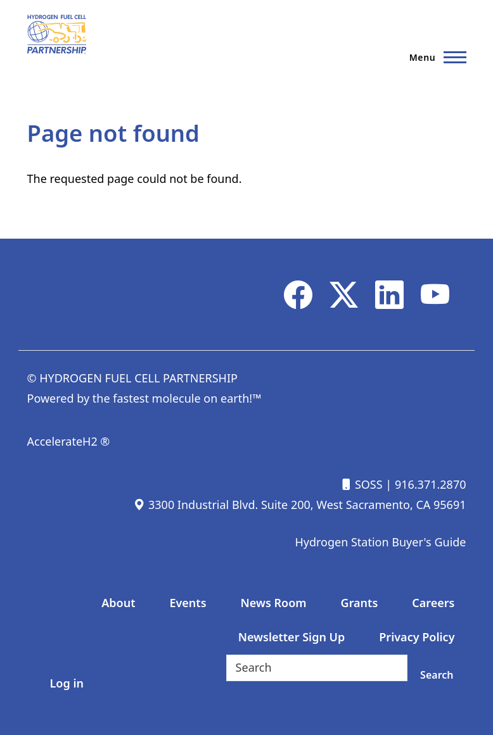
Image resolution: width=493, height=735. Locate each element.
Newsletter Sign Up (291, 636)
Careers (433, 602)
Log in (67, 683)
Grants (359, 602)
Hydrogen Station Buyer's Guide (380, 542)
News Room (274, 602)
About (118, 602)
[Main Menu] (434, 57)
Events (187, 602)
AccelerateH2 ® (68, 441)
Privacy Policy (416, 636)
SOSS (361, 484)
